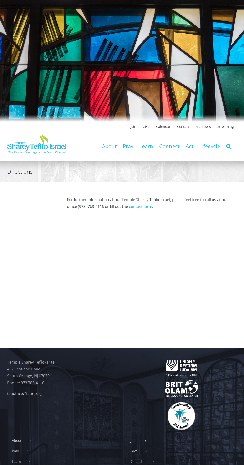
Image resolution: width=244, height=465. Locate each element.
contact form (140, 206)
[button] (228, 146)
